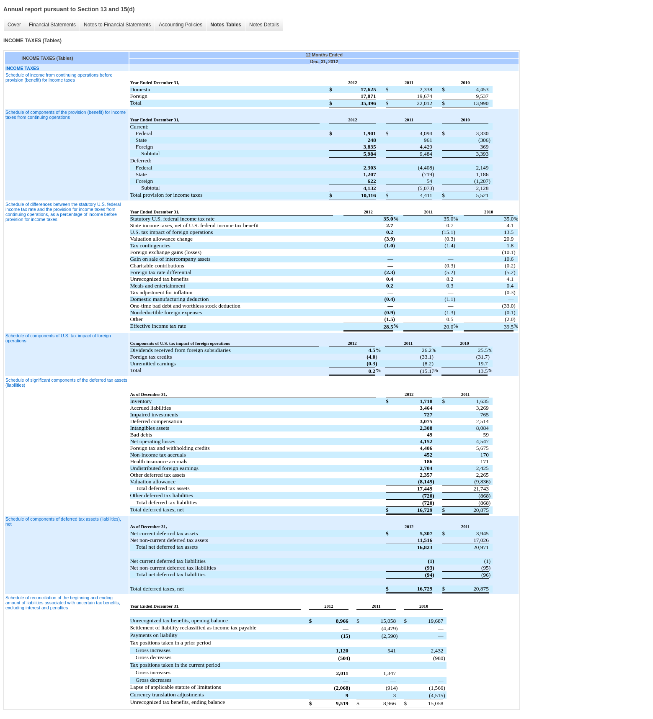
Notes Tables (225, 25)
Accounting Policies (180, 25)
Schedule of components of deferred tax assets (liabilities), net (63, 521)
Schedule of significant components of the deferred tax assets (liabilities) (66, 382)
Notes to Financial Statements (117, 25)
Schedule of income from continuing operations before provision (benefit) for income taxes (58, 77)
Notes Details (264, 25)
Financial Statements (52, 25)
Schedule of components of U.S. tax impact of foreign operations (58, 338)
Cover (14, 25)
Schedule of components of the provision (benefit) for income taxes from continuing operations (65, 115)
